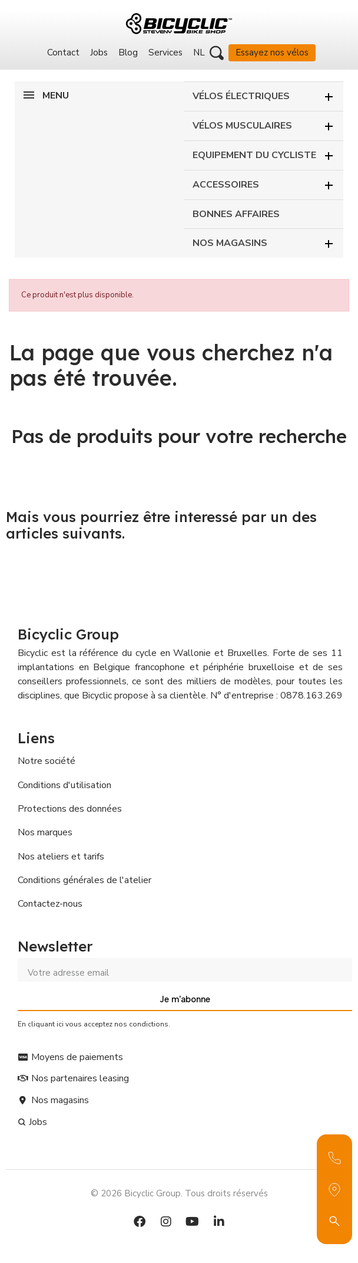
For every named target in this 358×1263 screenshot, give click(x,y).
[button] (217, 53)
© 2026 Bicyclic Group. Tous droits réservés (179, 1193)
